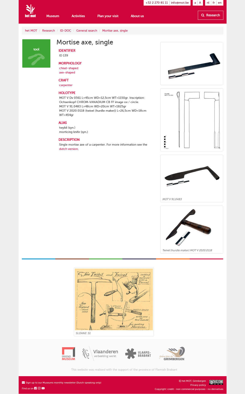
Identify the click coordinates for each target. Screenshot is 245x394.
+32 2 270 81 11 (157, 2)
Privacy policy (198, 385)
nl (208, 2)
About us (137, 16)
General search (86, 30)
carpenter (65, 85)
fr (214, 2)
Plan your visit (107, 16)
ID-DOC (65, 30)
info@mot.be (180, 2)
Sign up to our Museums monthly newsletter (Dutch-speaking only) (61, 382)
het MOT (31, 30)
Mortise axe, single (115, 30)
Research (210, 15)
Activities (78, 16)
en (219, 2)
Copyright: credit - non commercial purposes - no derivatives (189, 389)
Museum (52, 16)
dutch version (68, 149)
